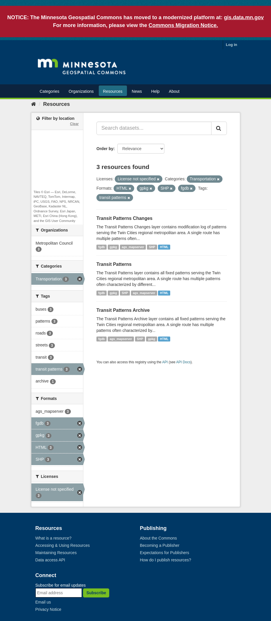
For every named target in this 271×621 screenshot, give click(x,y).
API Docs (183, 362)
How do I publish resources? (165, 560)
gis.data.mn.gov (244, 17)
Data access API (50, 560)
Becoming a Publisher (160, 545)
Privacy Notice (48, 609)
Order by (104, 148)
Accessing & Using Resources (62, 545)
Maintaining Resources (56, 552)
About (174, 91)
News (137, 91)
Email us (43, 602)
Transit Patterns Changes (124, 218)
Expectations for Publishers (164, 552)
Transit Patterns (114, 264)
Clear (74, 124)
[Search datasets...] (153, 128)
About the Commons (158, 538)
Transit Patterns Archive (123, 310)
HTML (164, 247)
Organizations (81, 91)
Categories (50, 91)
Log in (231, 44)
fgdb (101, 247)
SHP (152, 247)
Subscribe (96, 592)
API (165, 362)
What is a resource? (53, 538)
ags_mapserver (133, 247)
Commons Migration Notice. (183, 25)
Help (155, 91)
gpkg (113, 247)
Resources (113, 91)
